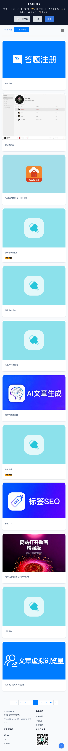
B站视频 (39, 721)
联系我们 (39, 725)
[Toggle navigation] (62, 30)
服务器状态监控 (11, 252)
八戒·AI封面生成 (11, 365)
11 (30, 702)
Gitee (6, 739)
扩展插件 (21, 29)
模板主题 (8, 29)
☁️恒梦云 (32, 12)
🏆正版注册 (37, 9)
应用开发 (7, 743)
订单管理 (8, 469)
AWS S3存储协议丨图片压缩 (16, 198)
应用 (19, 9)
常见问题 (39, 716)
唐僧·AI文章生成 (11, 415)
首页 (5, 9)
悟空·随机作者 (10, 310)
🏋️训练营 (43, 12)
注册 (49, 19)
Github (6, 735)
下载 (12, 9)
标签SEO (8, 523)
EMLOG (34, 4)
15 (51, 702)
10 (25, 702)
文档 (26, 9)
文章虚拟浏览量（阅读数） (15, 684)
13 (41, 702)
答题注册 (8, 83)
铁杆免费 (9, 258)
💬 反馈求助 (22, 19)
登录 (38, 19)
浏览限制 (8, 631)
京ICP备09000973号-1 (12, 715)
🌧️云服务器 (53, 9)
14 (46, 702)
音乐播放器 (9, 145)
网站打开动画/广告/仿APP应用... (17, 577)
